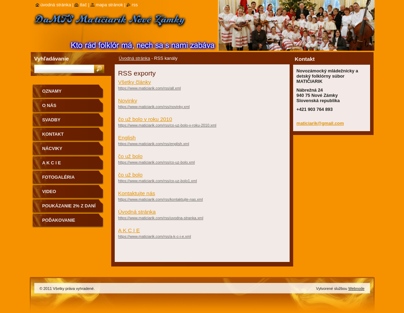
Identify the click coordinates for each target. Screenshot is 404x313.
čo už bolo (130, 156)
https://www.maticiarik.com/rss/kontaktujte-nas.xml (160, 199)
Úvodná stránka (134, 58)
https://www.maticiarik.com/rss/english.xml (153, 144)
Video (49, 191)
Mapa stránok (109, 4)
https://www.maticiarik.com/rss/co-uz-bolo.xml (156, 162)
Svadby (51, 119)
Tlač (83, 4)
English (127, 138)
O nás (49, 105)
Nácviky (52, 148)
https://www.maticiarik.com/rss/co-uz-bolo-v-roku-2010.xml (167, 125)
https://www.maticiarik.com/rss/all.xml (149, 88)
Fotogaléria (58, 177)
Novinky (127, 101)
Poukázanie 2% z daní (69, 205)
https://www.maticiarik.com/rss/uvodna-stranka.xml (161, 218)
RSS (135, 4)
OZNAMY (52, 91)
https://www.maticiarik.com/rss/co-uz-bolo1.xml (157, 181)
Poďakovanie (58, 220)
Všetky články (134, 82)
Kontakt (53, 134)
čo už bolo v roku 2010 (145, 119)
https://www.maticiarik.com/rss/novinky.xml (154, 107)
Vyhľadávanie (51, 59)
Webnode (356, 288)
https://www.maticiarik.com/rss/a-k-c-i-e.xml (154, 236)
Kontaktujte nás (136, 193)
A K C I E (129, 230)
